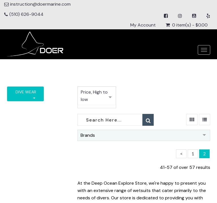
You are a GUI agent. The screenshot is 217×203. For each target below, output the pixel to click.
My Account (143, 25)
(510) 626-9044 (26, 14)
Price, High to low (94, 95)
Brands (88, 135)
